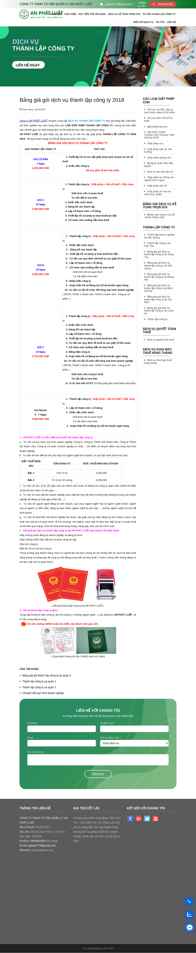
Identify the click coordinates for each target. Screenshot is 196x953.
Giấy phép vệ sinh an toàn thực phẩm (157, 193)
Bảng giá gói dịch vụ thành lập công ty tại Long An (158, 310)
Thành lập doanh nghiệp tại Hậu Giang (159, 236)
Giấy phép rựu (155, 143)
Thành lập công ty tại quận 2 (39, 681)
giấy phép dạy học (157, 126)
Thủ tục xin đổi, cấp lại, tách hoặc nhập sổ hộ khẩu (159, 111)
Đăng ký (98, 774)
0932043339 (163, 4)
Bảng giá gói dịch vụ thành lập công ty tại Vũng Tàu (158, 254)
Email (30, 737)
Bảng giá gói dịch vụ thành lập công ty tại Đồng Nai (159, 277)
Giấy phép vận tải (157, 185)
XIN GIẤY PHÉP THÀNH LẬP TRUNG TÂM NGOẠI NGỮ (159, 135)
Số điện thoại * (107, 723)
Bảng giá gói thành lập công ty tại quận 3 (46, 675)
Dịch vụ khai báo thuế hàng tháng (158, 361)
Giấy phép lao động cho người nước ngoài (159, 179)
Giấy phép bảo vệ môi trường (158, 150)
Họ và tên (32, 723)
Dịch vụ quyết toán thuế (160, 339)
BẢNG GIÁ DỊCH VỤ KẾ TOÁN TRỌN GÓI (159, 216)
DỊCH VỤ (73, 120)
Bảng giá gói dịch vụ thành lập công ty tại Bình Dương (158, 288)
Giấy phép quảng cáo (159, 157)
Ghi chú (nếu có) (35, 752)
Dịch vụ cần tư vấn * (110, 737)
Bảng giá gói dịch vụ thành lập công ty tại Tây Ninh (158, 299)
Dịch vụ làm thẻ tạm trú (160, 171)
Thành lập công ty (157, 319)
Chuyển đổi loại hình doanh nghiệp (43, 693)
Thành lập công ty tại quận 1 (39, 687)
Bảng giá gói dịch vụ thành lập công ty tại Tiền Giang (158, 265)
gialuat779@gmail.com (42, 845)
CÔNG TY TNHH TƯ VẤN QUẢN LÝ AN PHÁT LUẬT (56, 4)
